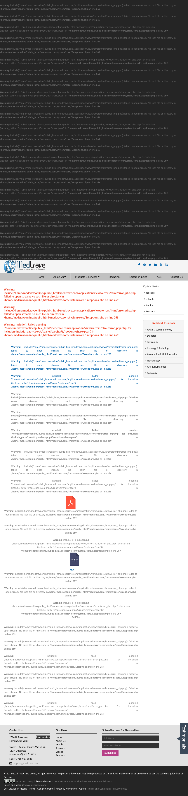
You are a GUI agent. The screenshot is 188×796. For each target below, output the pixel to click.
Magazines (115, 276)
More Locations (43, 737)
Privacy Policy (120, 788)
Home (41, 276)
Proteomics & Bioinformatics (162, 354)
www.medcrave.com (35, 785)
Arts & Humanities (156, 366)
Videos (59, 751)
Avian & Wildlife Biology (159, 329)
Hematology (153, 360)
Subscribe (110, 753)
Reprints (150, 311)
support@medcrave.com (25, 763)
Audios (149, 305)
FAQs (158, 276)
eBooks (59, 744)
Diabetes (151, 335)
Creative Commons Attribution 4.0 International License (83, 781)
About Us (59, 276)
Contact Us (176, 276)
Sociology (152, 373)
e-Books (150, 299)
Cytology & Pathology (158, 348)
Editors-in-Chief (138, 276)
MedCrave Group (24, 781)
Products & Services (87, 276)
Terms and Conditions (99, 788)
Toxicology (152, 342)
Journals (150, 292)
